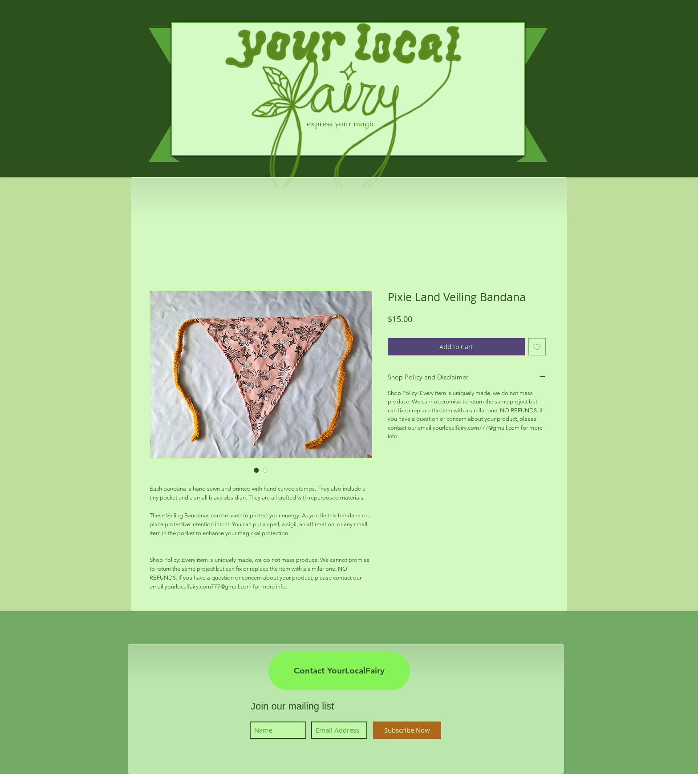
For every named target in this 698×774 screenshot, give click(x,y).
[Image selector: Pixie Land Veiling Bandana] (256, 470)
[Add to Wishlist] (537, 346)
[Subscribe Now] (407, 730)
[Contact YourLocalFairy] (339, 671)
